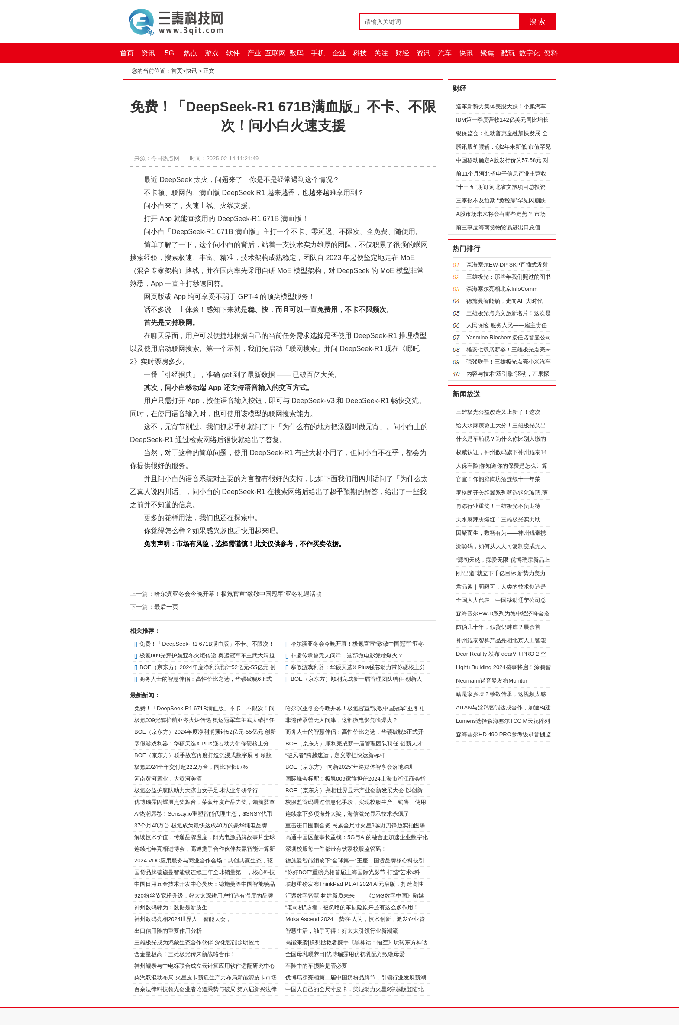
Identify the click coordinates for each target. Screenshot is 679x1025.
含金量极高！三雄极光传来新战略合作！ (185, 954)
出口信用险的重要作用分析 (168, 930)
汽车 (445, 53)
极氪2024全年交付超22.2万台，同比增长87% (191, 767)
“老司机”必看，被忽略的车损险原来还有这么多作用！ (352, 907)
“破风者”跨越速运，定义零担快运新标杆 (335, 755)
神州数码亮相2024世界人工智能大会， (182, 919)
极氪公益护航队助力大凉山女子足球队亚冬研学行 (196, 790)
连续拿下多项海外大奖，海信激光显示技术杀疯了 (347, 813)
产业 (254, 53)
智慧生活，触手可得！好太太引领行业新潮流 (341, 930)
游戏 (212, 53)
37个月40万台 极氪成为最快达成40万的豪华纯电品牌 (200, 825)
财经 (402, 53)
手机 (318, 53)
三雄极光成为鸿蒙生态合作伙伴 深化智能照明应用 (197, 942)
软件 (233, 53)
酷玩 (508, 53)
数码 (297, 53)
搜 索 (537, 21)
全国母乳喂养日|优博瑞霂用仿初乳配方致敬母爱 (345, 954)
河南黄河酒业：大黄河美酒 (168, 778)
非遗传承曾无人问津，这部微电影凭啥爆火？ (347, 655)
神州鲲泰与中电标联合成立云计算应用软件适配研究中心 (204, 966)
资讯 (148, 53)
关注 (381, 53)
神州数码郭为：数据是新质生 (170, 907)
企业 (339, 53)
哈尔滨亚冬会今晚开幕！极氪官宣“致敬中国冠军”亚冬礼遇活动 (238, 593)
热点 (190, 53)
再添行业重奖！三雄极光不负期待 (498, 506)
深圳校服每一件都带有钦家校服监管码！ (336, 849)
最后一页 (166, 606)
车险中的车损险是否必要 (316, 966)
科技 (360, 53)
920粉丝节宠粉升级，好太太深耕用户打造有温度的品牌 (203, 895)
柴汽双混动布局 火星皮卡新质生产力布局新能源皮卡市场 (205, 977)
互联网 (275, 53)
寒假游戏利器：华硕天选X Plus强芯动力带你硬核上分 (358, 667)
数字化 (529, 53)
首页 (127, 53)
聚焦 (487, 53)
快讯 (466, 53)
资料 (551, 53)
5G (169, 53)
